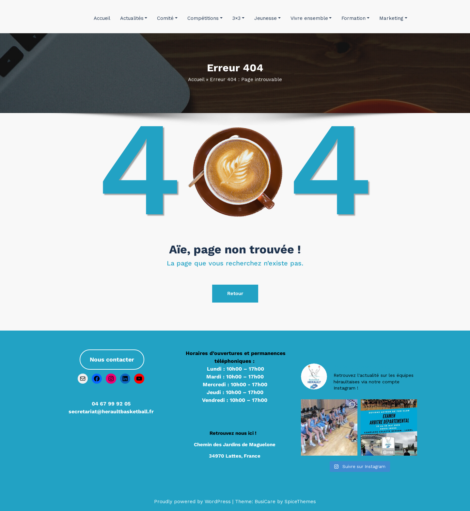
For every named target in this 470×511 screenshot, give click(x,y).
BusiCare (266, 501)
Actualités (134, 18)
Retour (235, 293)
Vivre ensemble (311, 18)
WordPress (218, 501)
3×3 (238, 18)
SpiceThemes (299, 501)
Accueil (102, 18)
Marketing (393, 18)
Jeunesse (267, 18)
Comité (167, 18)
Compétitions (205, 18)
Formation (355, 18)
